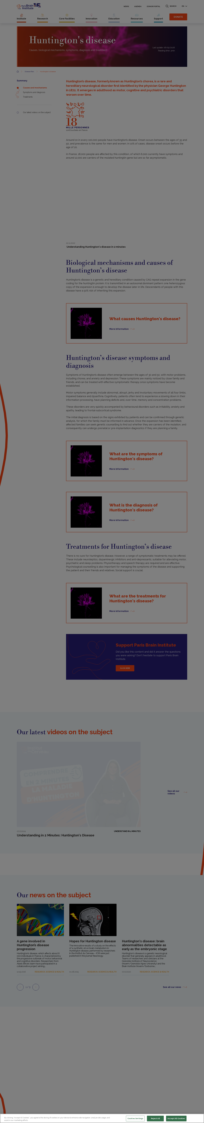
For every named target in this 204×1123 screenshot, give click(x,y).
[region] (102, 1118)
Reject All (155, 1118)
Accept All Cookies (176, 1118)
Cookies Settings (135, 1118)
